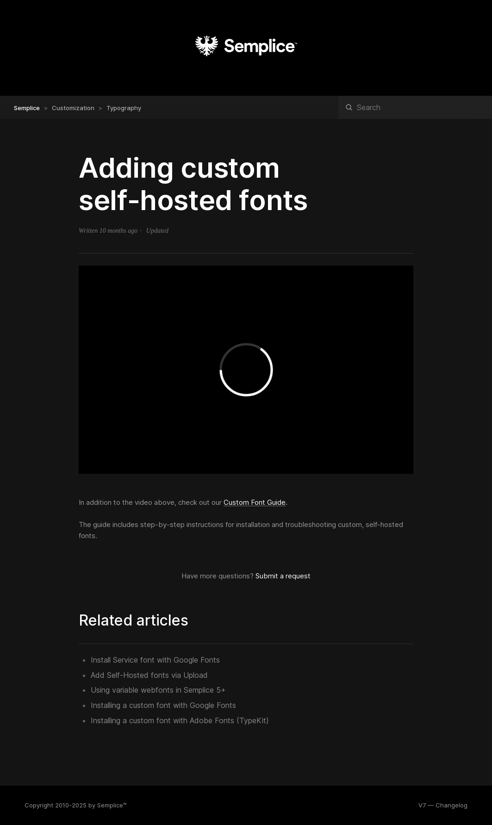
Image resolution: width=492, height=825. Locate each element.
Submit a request (283, 575)
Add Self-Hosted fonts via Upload (149, 675)
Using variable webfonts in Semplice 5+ (158, 690)
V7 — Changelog (442, 805)
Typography (123, 108)
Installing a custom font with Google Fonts (163, 705)
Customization (73, 108)
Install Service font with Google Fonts (155, 659)
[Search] (415, 107)
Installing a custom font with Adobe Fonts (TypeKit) (180, 720)
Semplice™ (112, 805)
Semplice (27, 108)
